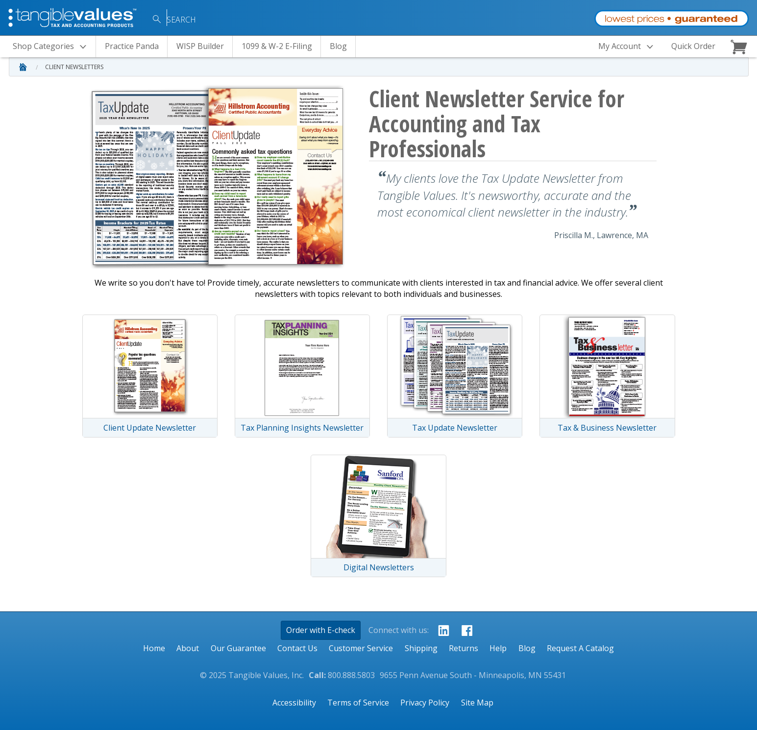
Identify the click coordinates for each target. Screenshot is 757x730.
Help (498, 648)
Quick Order (693, 46)
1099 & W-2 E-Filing (277, 46)
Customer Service (361, 648)
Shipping (421, 648)
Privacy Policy (424, 702)
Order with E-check (320, 630)
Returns (463, 648)
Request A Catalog (580, 648)
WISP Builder (200, 46)
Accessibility (294, 702)
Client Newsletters (74, 67)
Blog (338, 46)
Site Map (477, 702)
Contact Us (297, 648)
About (187, 648)
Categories (52, 47)
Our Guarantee (238, 648)
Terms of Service (358, 702)
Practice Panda (132, 46)
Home (154, 648)
